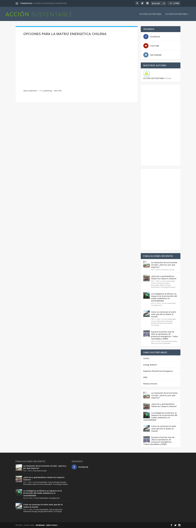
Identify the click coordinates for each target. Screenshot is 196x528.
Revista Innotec (150, 383)
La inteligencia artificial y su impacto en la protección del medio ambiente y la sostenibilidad (164, 297)
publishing (48, 90)
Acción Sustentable (176, 14)
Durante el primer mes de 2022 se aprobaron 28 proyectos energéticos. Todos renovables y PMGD (164, 335)
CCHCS (146, 358)
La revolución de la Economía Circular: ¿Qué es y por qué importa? (164, 264)
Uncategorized (156, 305)
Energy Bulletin (150, 364)
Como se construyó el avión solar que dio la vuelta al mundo (163, 314)
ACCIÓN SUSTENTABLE (150, 14)
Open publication (30, 90)
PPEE (145, 377)
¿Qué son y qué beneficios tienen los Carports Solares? (163, 277)
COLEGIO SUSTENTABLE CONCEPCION (50, 3)
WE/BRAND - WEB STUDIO (46, 525)
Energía (160, 283)
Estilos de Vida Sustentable (161, 343)
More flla (57, 90)
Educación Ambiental (164, 321)
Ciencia (153, 283)
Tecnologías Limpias (167, 287)
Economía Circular (167, 269)
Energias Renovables (164, 323)
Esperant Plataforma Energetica (158, 371)
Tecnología (155, 325)
